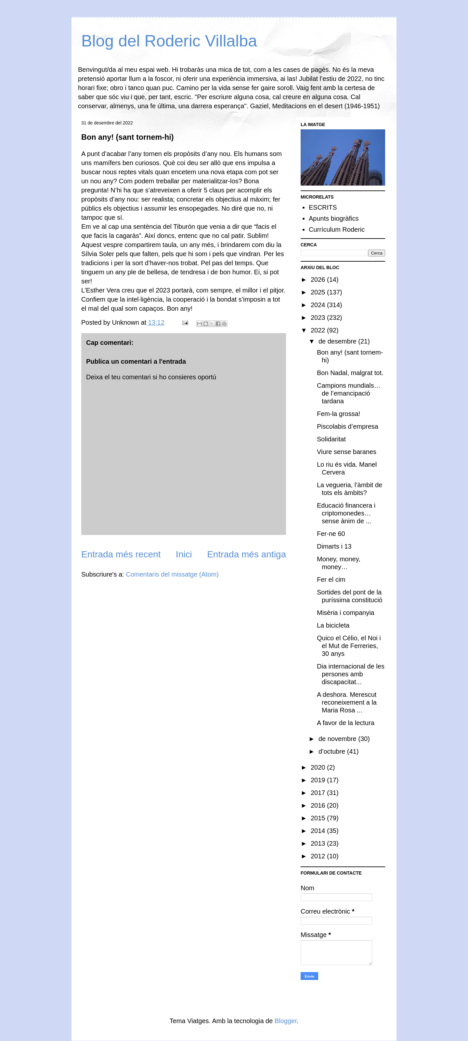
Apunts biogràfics (333, 218)
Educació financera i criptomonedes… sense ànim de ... (346, 513)
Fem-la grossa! (338, 413)
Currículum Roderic (337, 229)
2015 (319, 818)
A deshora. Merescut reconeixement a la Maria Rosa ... (347, 702)
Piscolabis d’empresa (347, 426)
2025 (319, 292)
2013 (319, 843)
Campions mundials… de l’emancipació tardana (349, 393)
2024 (319, 304)
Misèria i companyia (345, 612)
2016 (319, 805)
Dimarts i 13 (334, 546)
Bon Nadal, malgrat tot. (350, 372)
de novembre (338, 738)
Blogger (286, 1020)
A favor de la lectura (345, 722)
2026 (319, 279)
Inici (184, 554)
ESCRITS (323, 207)
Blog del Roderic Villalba (169, 41)
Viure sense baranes (346, 451)
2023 (319, 317)
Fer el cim (331, 579)
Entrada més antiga (246, 554)
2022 (319, 330)
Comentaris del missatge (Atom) (172, 574)
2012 (319, 856)
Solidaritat (331, 439)
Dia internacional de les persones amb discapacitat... (350, 674)
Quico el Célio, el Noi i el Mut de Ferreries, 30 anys (349, 645)
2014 (319, 830)
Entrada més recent (121, 554)
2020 (319, 767)
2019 (319, 780)
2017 (319, 792)
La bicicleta (333, 625)
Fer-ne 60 (331, 533)
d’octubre (332, 751)
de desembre (338, 341)
